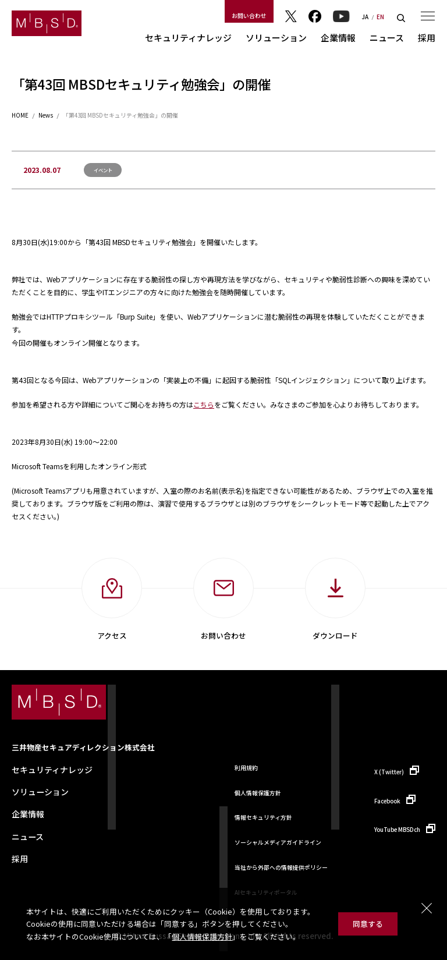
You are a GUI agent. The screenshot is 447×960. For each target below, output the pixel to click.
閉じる (426, 908)
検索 (401, 18)
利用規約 (246, 768)
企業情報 (338, 37)
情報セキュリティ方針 (263, 817)
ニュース (387, 37)
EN (380, 17)
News (45, 116)
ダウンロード (335, 635)
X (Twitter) (389, 772)
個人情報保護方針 (202, 936)
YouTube (341, 16)
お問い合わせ (249, 16)
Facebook (314, 16)
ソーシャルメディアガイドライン (278, 842)
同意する (368, 923)
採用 (426, 37)
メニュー (427, 15)
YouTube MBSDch (397, 830)
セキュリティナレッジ (188, 37)
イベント (103, 170)
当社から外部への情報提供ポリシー (281, 867)
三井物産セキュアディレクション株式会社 (83, 747)
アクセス (112, 635)
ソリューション (276, 37)
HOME (20, 116)
